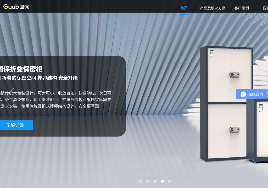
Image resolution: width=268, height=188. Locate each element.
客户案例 (241, 7)
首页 (184, 7)
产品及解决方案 (213, 7)
